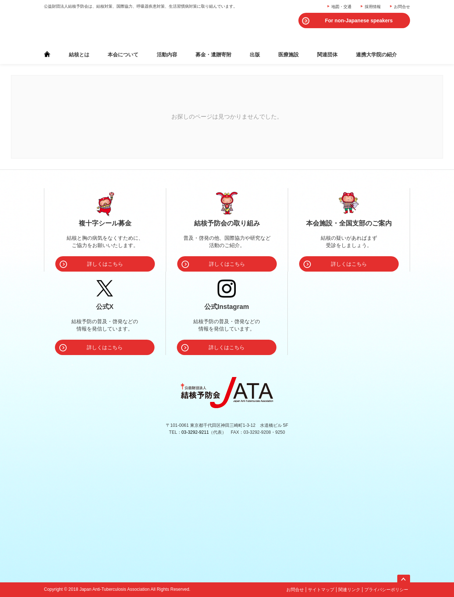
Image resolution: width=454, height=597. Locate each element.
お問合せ (402, 6)
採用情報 (373, 6)
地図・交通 (341, 6)
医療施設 (288, 54)
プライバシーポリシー (386, 589)
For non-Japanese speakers (358, 20)
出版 (255, 54)
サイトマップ (321, 589)
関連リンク (349, 589)
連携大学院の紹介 (376, 54)
